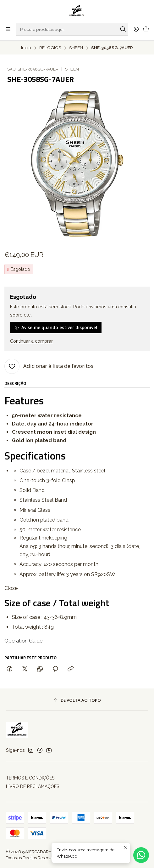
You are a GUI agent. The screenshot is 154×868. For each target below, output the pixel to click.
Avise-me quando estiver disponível (55, 327)
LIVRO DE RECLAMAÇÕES (32, 786)
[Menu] (8, 29)
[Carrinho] (146, 29)
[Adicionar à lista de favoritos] (48, 365)
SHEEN (76, 47)
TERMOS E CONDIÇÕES (30, 777)
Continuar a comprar (31, 340)
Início (26, 47)
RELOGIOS (50, 47)
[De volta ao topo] (77, 699)
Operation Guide (23, 640)
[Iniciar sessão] (136, 29)
